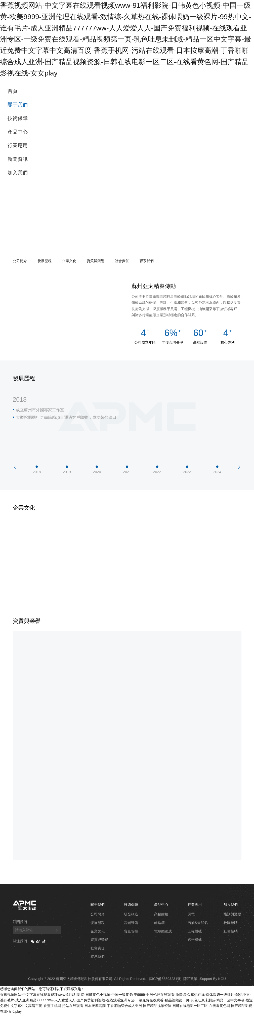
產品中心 (18, 132)
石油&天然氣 (197, 927)
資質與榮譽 (95, 261)
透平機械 (195, 944)
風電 (191, 919)
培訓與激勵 (232, 919)
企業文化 (69, 261)
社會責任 (122, 261)
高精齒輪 (161, 919)
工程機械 (195, 936)
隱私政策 (190, 984)
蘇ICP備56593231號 (165, 984)
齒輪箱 (159, 927)
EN (246, 88)
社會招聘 (231, 936)
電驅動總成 (163, 936)
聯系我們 (147, 261)
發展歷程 (44, 261)
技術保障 (18, 118)
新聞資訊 (18, 159)
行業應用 (18, 145)
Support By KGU (213, 984)
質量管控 (131, 936)
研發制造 (131, 919)
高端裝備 (131, 927)
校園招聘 (231, 927)
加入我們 (18, 172)
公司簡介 (20, 261)
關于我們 (18, 104)
